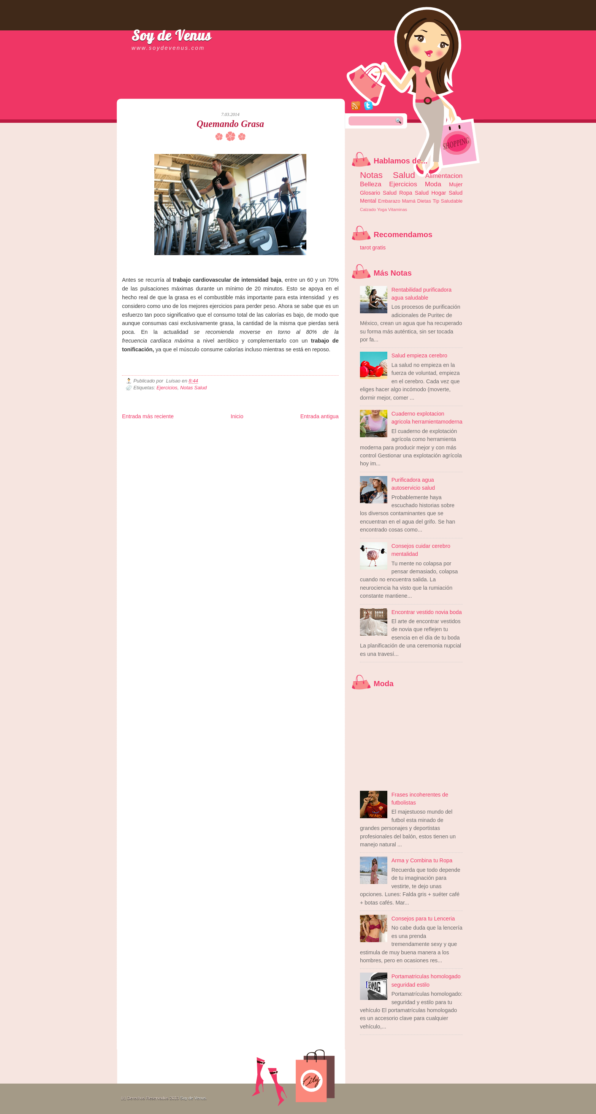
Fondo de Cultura (280, 431)
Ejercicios (167, 387)
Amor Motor (323, 443)
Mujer (456, 184)
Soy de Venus (171, 35)
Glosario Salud (378, 193)
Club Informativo (250, 431)
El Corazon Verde (278, 443)
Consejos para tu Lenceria (423, 919)
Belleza (370, 184)
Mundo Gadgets (278, 437)
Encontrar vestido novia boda (427, 612)
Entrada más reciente (148, 416)
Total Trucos (232, 437)
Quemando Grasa (230, 124)
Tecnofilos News (156, 437)
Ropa (405, 193)
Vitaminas (397, 209)
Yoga (382, 209)
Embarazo (389, 201)
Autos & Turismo (306, 437)
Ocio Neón (180, 437)
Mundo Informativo (170, 443)
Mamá (408, 201)
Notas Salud (193, 387)
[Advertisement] (211, 91)
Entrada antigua (319, 416)
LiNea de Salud (188, 431)
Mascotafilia (144, 443)
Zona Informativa (136, 431)
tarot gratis (373, 247)
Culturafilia (303, 443)
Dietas (424, 201)
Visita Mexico (251, 443)
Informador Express (218, 431)
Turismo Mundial (201, 443)
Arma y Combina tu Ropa (422, 860)
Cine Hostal (254, 437)
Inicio (237, 416)
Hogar (438, 193)
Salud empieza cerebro (419, 355)
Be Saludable (163, 431)
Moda (433, 184)
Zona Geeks (306, 431)
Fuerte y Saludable (206, 437)
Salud (422, 193)
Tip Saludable (448, 201)
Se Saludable (227, 443)
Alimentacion (444, 175)
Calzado (368, 209)
